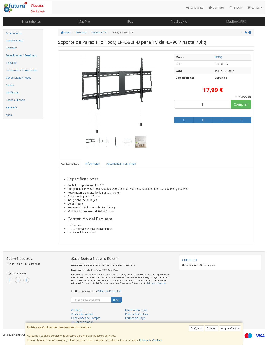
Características (70, 163)
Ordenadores (14, 33)
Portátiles (11, 48)
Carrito (255, 7)
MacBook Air (180, 22)
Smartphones (31, 22)
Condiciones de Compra (85, 318)
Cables (10, 85)
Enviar (116, 299)
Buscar (235, 7)
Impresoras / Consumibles (21, 70)
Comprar (241, 104)
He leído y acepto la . (98, 291)
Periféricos (12, 92)
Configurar (196, 328)
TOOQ (218, 57)
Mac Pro (84, 22)
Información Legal (136, 310)
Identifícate (194, 7)
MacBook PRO (236, 22)
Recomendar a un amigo (121, 163)
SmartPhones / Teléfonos (21, 55)
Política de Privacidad (156, 283)
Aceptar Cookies (230, 328)
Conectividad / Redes (18, 77)
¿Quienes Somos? (82, 322)
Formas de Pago (135, 318)
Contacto (216, 7)
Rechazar (211, 328)
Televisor (11, 63)
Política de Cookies (150, 340)
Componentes (14, 40)
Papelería (11, 107)
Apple (9, 115)
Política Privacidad (82, 314)
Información (92, 163)
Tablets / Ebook (15, 100)
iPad (130, 22)
